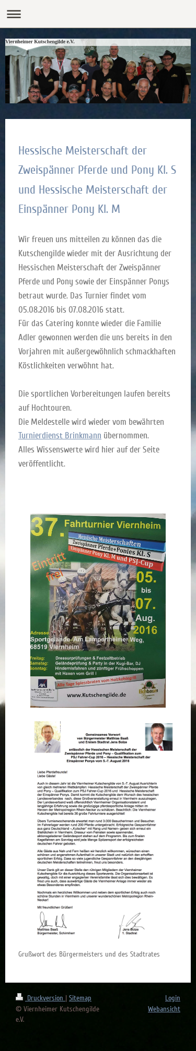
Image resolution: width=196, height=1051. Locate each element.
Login (172, 998)
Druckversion (40, 998)
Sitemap (80, 998)
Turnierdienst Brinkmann (59, 435)
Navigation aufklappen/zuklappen (98, 14)
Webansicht (164, 1009)
